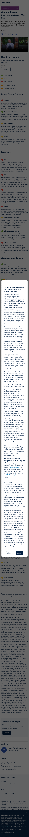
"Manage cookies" (14, 467)
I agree (19, 553)
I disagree (10, 553)
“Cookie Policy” (11, 475)
